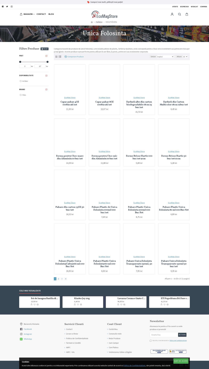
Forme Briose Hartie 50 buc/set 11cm (173, 157)
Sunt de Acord (181, 361)
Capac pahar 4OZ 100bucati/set (70, 103)
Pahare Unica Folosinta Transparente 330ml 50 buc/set (173, 264)
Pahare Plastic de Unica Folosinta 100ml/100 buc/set (104, 210)
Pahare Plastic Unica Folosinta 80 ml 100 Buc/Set (174, 208)
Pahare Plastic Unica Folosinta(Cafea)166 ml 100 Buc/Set (69, 264)
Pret (21, 56)
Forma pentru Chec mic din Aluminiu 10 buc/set (104, 157)
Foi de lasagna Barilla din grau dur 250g (45, 298)
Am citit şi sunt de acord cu (168, 340)
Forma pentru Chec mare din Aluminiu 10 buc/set (69, 157)
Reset (46, 49)
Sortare (153, 57)
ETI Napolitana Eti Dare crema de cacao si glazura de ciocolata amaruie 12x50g (175, 298)
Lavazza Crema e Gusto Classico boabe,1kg (132, 298)
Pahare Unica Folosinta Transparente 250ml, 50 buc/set (139, 264)
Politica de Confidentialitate (134, 365)
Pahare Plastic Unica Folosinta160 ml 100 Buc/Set (104, 264)
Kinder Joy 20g (82, 298)
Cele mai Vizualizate (30, 291)
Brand (22, 89)
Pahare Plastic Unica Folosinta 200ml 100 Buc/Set (139, 210)
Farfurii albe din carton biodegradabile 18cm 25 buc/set (139, 105)
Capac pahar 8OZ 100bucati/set (104, 103)
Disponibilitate (26, 75)
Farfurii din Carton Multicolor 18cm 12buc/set (174, 103)
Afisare (179, 57)
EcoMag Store (69, 97)
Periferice (99, 22)
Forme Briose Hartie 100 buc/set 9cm (139, 157)
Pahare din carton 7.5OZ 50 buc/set (69, 208)
